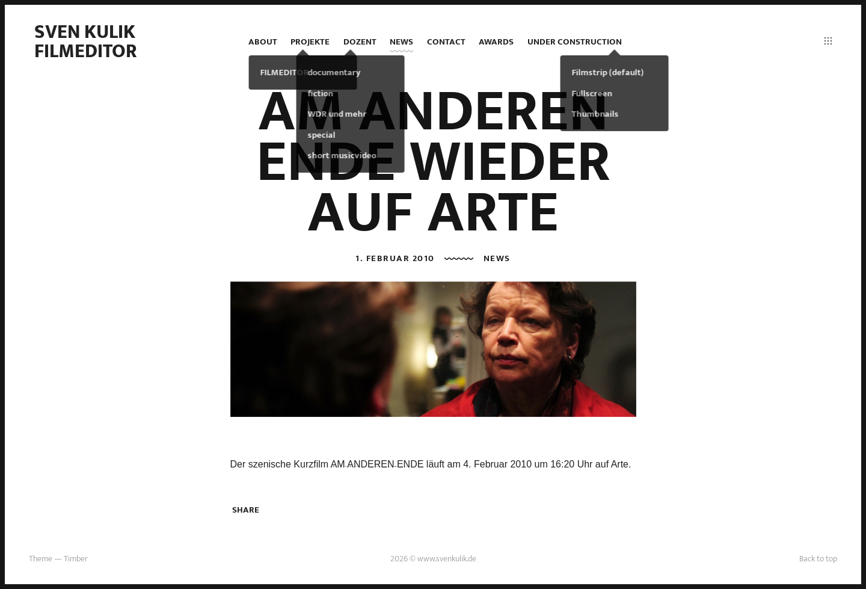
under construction (574, 41)
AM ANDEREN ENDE (377, 464)
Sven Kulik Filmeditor (85, 41)
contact (446, 41)
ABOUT (262, 41)
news (401, 41)
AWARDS (496, 41)
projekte (310, 41)
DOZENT (359, 41)
